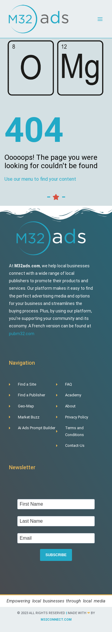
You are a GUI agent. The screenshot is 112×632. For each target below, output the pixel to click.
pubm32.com (21, 333)
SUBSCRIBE (56, 555)
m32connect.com (56, 620)
